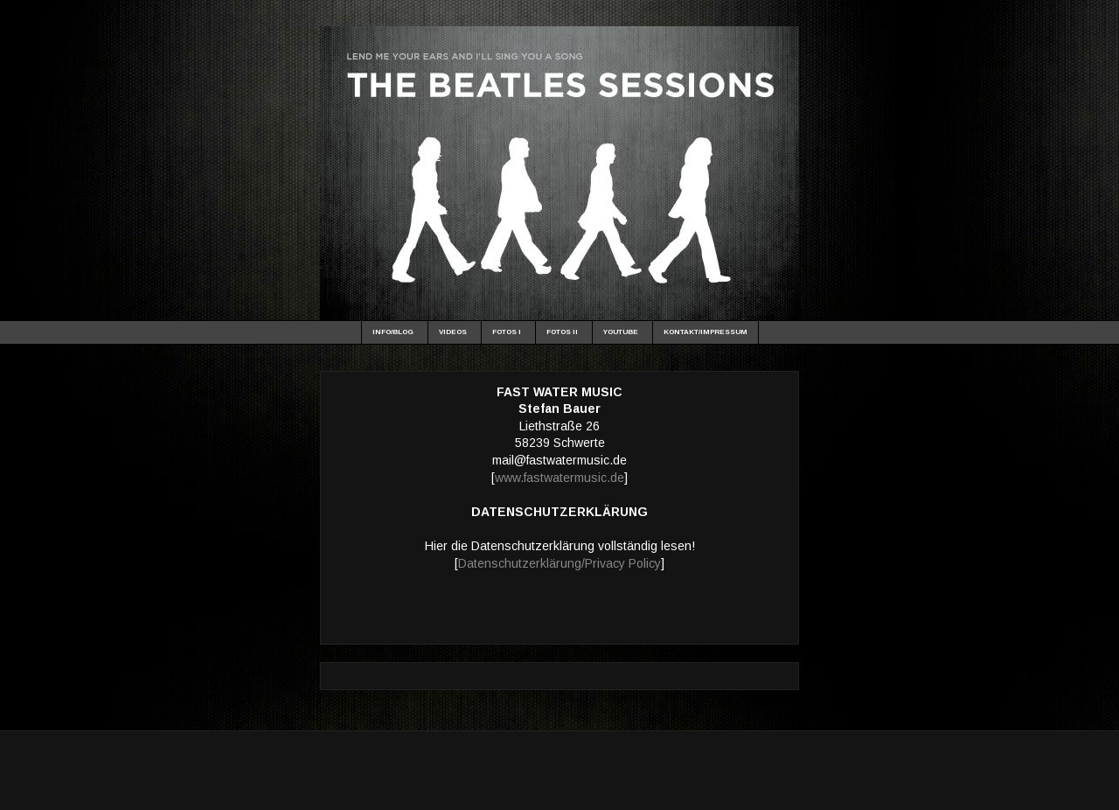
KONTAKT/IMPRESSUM (705, 332)
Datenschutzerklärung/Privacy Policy (559, 563)
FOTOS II (562, 332)
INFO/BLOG (393, 332)
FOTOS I (506, 332)
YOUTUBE (620, 332)
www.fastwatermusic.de (559, 478)
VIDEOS (453, 332)
